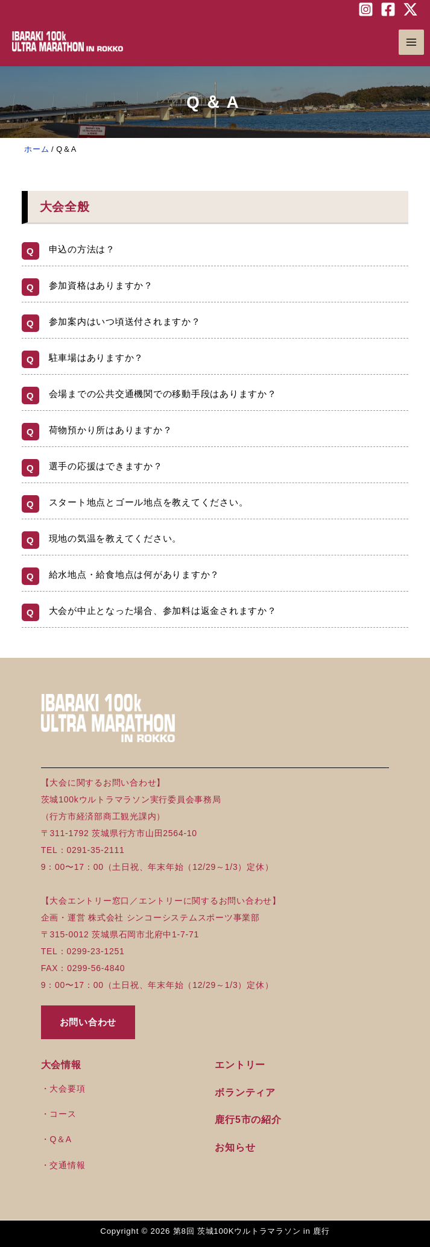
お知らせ (235, 1147)
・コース (59, 1114)
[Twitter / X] (410, 9)
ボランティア (245, 1092)
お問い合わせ (88, 1022)
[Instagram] (365, 9)
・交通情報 (63, 1165)
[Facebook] (388, 9)
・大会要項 (63, 1088)
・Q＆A (56, 1139)
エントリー (240, 1065)
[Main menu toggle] (412, 42)
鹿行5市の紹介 (248, 1119)
